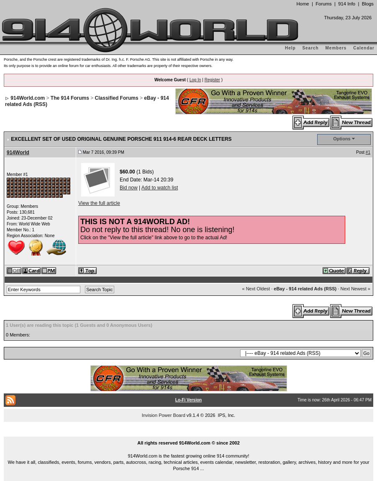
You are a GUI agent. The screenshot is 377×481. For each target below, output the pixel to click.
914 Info (346, 3)
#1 (368, 152)
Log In (195, 80)
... (188, 433)
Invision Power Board (163, 415)
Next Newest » (355, 288)
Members (336, 48)
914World (18, 152)
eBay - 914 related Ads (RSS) (305, 288)
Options (342, 138)
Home (302, 3)
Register (212, 80)
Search (310, 48)
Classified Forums (116, 98)
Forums (323, 3)
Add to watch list (159, 188)
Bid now (129, 188)
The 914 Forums (70, 98)
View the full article (99, 203)
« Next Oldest (256, 288)
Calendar (363, 48)
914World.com (27, 98)
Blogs (368, 3)
